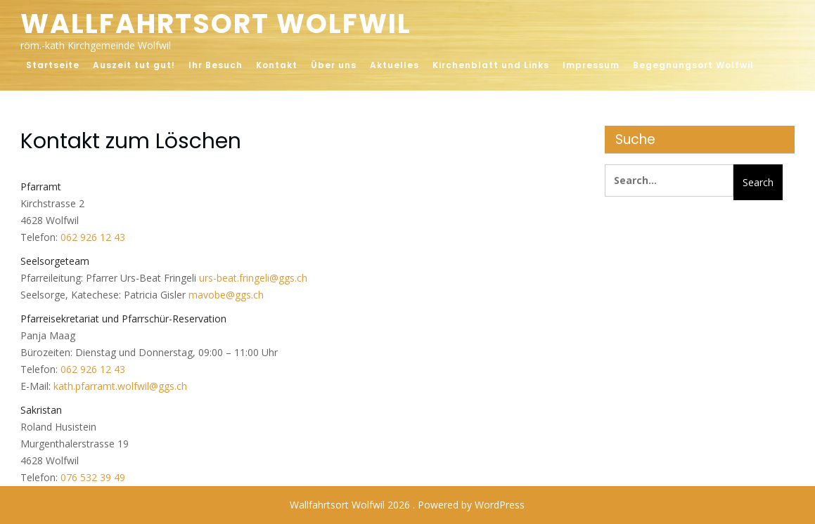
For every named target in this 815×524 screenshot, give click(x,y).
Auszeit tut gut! (134, 65)
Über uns (334, 65)
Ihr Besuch (215, 65)
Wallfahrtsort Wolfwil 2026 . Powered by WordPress (407, 504)
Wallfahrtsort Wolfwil (215, 23)
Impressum (591, 65)
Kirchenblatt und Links (490, 65)
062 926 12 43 (92, 237)
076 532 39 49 (92, 477)
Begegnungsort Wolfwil (693, 65)
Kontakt (276, 65)
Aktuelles (394, 65)
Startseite (52, 65)
